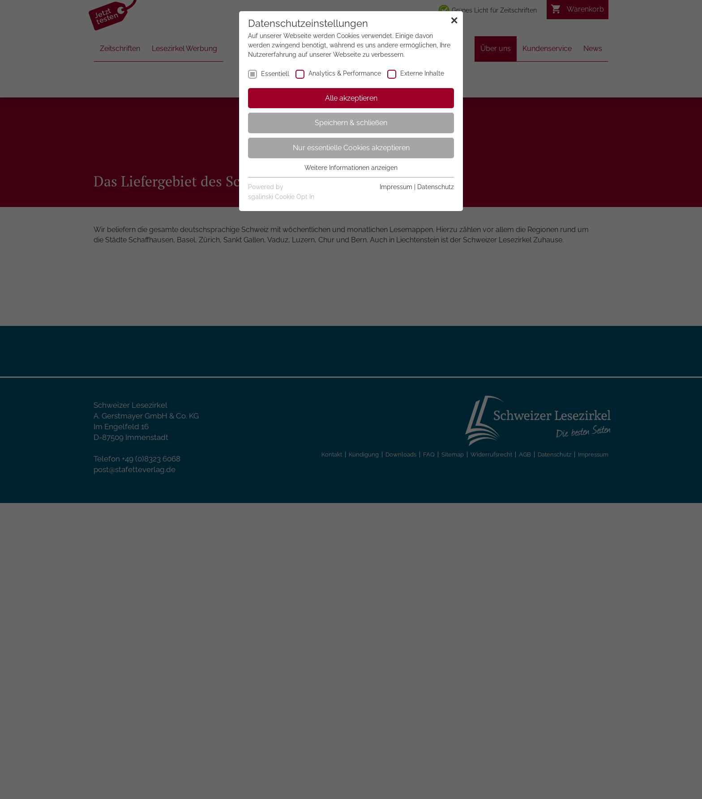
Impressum (396, 186)
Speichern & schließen (351, 122)
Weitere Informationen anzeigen (351, 167)
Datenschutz (435, 186)
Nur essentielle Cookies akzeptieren (351, 148)
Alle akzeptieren (351, 98)
